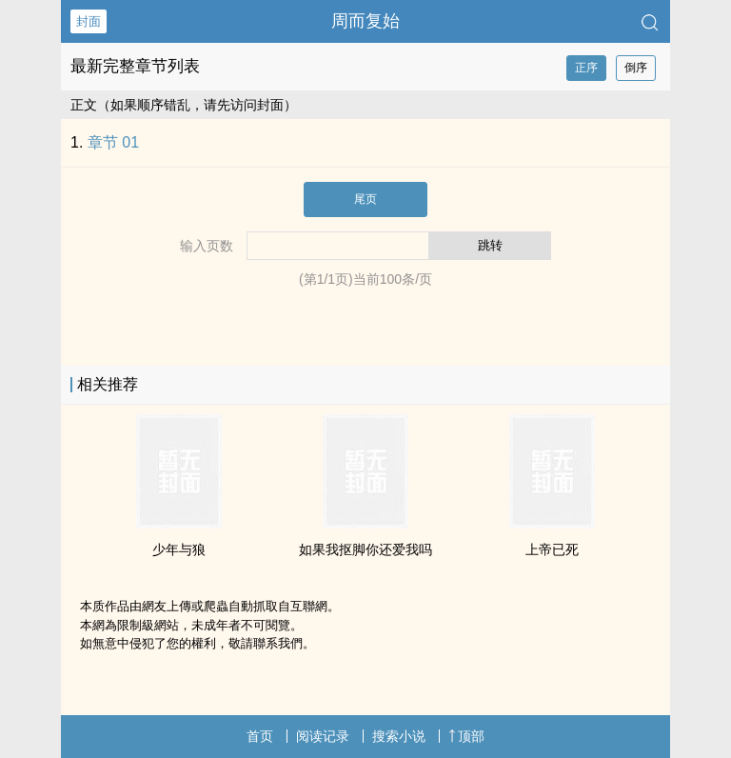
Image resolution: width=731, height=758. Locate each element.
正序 (586, 67)
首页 (260, 736)
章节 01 (113, 142)
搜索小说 (398, 736)
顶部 (466, 736)
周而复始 (365, 20)
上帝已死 (552, 549)
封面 (88, 21)
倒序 (635, 67)
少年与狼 (179, 549)
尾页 (365, 199)
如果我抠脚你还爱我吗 (365, 549)
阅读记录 (322, 736)
